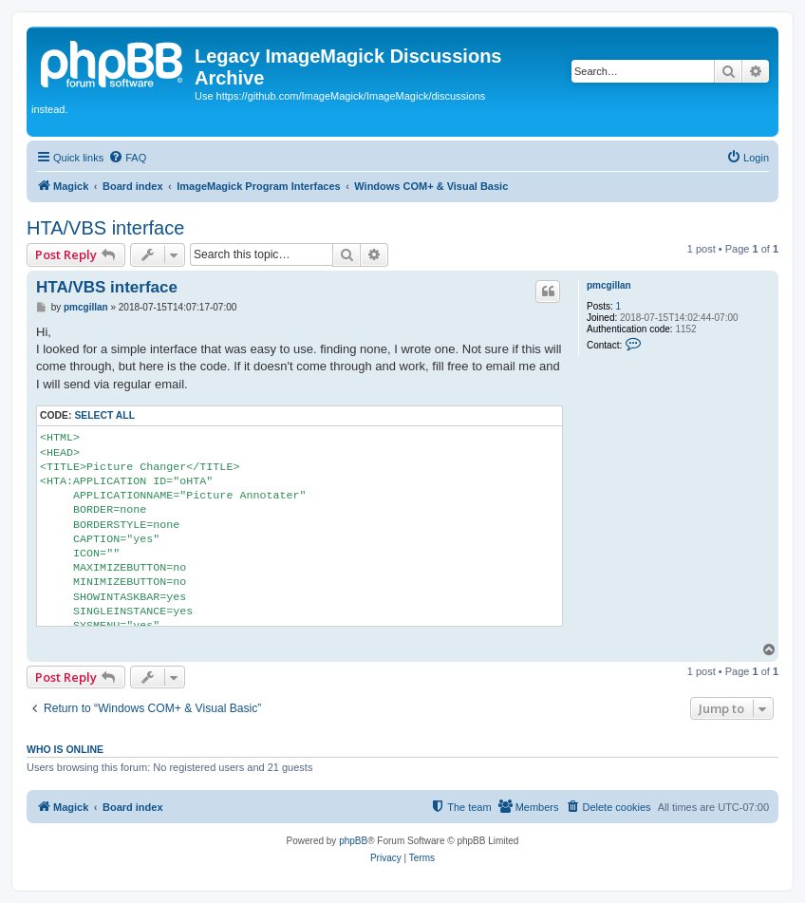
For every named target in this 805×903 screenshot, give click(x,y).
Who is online (65, 749)
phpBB (353, 841)
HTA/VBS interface (105, 227)
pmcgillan (609, 285)
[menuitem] (127, 157)
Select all (104, 415)
